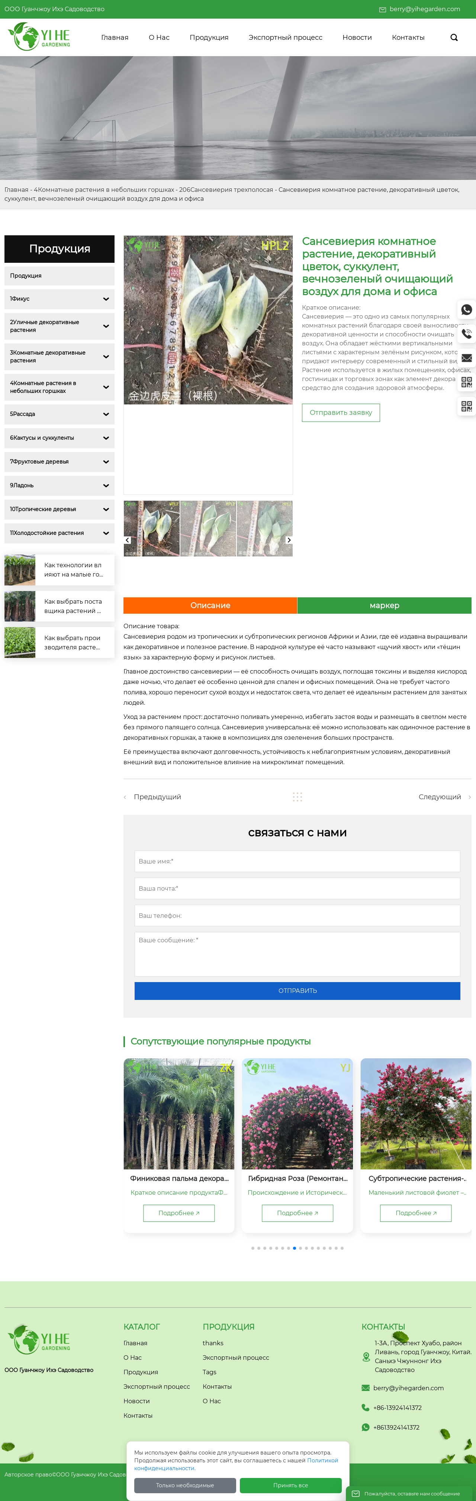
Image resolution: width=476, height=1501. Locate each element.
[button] (252, 1248)
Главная (16, 189)
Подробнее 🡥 (178, 1213)
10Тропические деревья (43, 509)
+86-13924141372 (397, 1407)
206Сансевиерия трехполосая (226, 189)
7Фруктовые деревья (39, 461)
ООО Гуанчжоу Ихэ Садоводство (54, 9)
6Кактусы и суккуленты (42, 438)
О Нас (212, 1401)
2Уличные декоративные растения (45, 326)
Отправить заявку (341, 413)
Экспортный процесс (236, 1357)
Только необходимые (185, 1485)
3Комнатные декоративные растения (48, 356)
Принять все (290, 1485)
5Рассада (22, 414)
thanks (213, 1343)
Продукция (25, 275)
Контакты (217, 1386)
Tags (209, 1372)
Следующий (440, 797)
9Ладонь (21, 485)
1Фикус (19, 299)
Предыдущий (157, 797)
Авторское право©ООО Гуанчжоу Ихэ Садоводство (74, 1474)
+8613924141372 (396, 1427)
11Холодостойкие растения (47, 533)
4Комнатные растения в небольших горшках (104, 189)
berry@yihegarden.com (425, 9)
